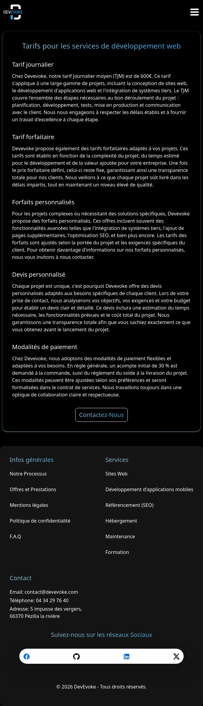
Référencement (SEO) (129, 505)
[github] (76, 656)
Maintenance (120, 536)
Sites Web (116, 473)
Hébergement (121, 520)
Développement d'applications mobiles (149, 489)
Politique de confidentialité (40, 520)
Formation (117, 552)
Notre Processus (28, 473)
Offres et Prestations (33, 489)
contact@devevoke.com (51, 592)
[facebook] (26, 656)
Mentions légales (29, 505)
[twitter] (176, 656)
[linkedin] (126, 656)
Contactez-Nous (101, 415)
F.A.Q (15, 536)
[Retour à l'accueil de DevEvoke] (16, 12)
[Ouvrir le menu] (194, 12)
